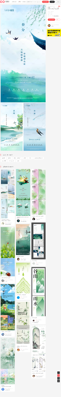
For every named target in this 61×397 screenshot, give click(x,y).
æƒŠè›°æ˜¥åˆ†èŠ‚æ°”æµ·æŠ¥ (6, 277)
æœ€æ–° (19, 1)
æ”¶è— (58, 19)
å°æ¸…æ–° (12, 160)
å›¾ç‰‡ (24, 1)
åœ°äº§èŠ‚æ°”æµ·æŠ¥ (20, 256)
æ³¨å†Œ (52, 1)
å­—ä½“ (28, 1)
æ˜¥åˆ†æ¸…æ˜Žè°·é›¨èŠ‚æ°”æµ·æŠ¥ (37, 373)
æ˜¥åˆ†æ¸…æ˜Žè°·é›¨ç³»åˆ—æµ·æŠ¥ (37, 216)
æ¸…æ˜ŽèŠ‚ (4, 160)
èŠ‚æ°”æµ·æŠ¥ (34, 317)
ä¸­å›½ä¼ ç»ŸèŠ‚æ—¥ (38, 158)
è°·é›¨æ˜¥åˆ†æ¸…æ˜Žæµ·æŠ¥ (21, 294)
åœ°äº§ (9, 158)
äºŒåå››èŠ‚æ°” (17, 158)
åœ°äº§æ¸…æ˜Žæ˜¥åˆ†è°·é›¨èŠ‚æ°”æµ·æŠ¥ (6, 386)
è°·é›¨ (30, 158)
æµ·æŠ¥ (3, 158)
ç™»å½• (58, 1)
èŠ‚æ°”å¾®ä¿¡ (34, 260)
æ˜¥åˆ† (25, 158)
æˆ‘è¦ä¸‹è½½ (51, 19)
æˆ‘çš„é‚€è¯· (45, 1)
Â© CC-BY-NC (56, 15)
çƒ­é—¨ (16, 1)
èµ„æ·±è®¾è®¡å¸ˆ (56, 24)
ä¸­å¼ (18, 160)
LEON (52, 26)
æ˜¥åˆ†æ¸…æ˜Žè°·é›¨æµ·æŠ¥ (6, 331)
